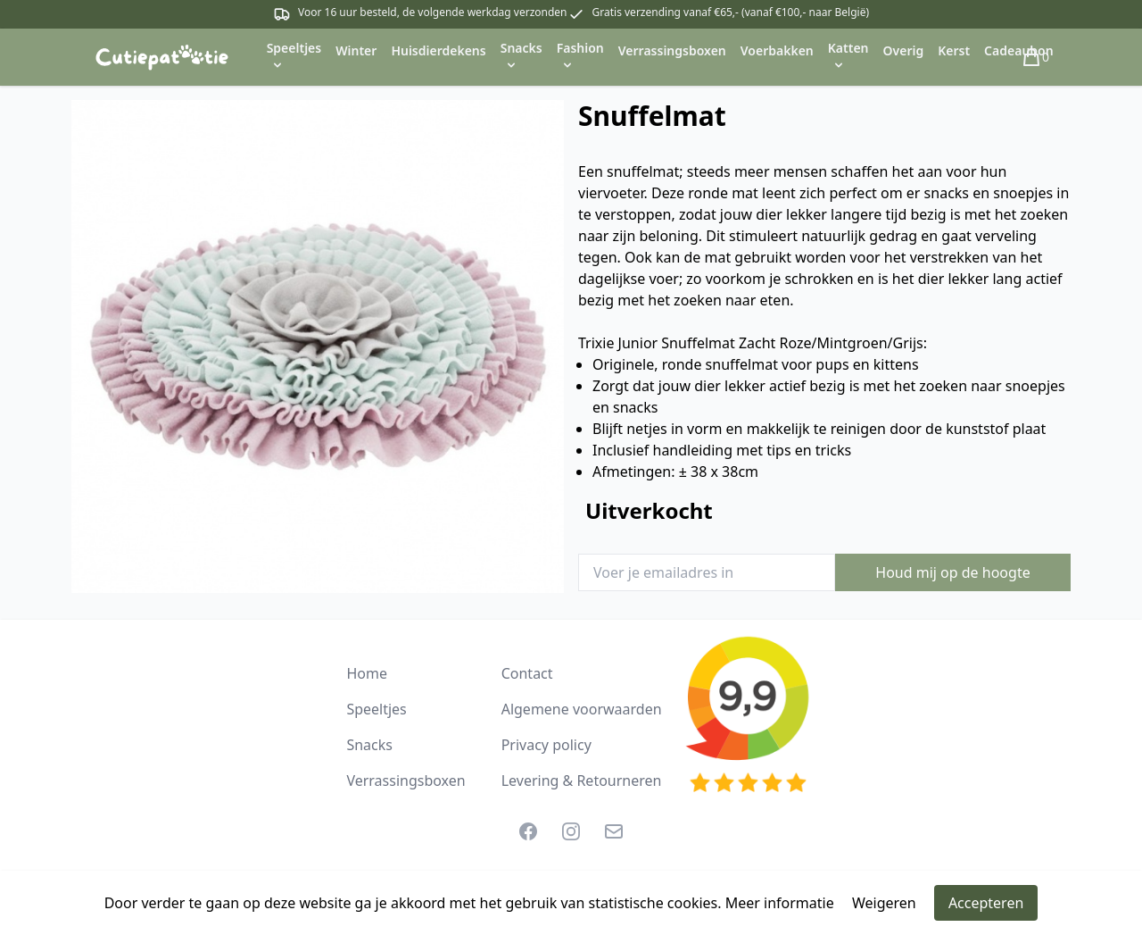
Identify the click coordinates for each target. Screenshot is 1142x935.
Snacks (369, 745)
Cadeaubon (1019, 50)
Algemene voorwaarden (581, 709)
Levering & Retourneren (581, 780)
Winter (356, 50)
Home (366, 673)
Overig (903, 50)
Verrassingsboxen (672, 50)
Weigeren (884, 903)
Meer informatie (779, 903)
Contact (527, 673)
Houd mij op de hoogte (952, 572)
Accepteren (985, 903)
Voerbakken (777, 50)
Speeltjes (376, 709)
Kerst (954, 50)
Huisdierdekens (438, 50)
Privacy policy (546, 745)
